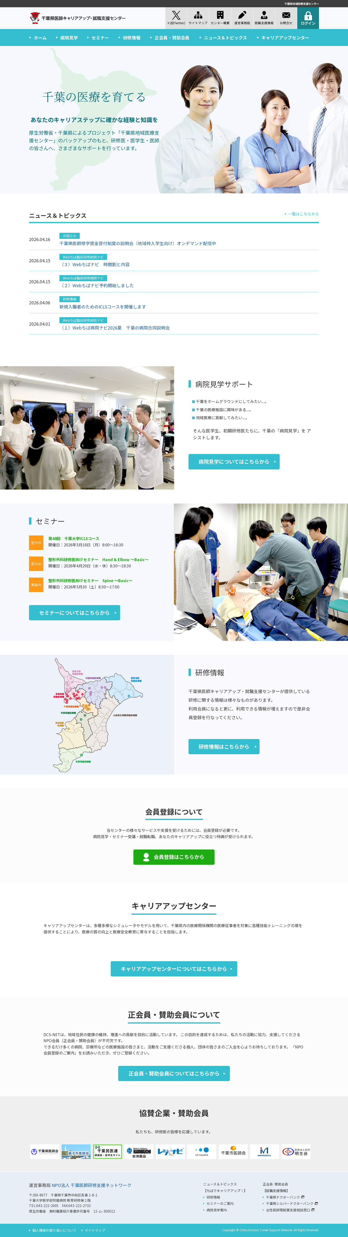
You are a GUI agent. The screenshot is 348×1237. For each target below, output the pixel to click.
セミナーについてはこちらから (74, 612)
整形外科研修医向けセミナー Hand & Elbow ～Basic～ (98, 559)
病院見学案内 (217, 1210)
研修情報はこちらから (224, 746)
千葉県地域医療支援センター (301, 4)
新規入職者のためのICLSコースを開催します (102, 306)
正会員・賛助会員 (172, 37)
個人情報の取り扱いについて (54, 1230)
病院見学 (69, 37)
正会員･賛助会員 (275, 1184)
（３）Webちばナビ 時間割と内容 (94, 264)
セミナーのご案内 (220, 1203)
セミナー (100, 37)
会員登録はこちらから (179, 856)
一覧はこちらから (303, 214)
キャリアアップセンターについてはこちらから (174, 968)
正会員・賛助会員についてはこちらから (174, 1073)
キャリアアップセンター (285, 37)
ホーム (40, 37)
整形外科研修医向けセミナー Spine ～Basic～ (90, 580)
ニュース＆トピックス (225, 37)
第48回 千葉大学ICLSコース (73, 538)
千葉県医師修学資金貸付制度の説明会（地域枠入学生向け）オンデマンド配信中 (137, 243)
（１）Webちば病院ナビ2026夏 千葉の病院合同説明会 (114, 327)
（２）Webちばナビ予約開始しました (96, 285)
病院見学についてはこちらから (234, 461)
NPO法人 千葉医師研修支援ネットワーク (91, 1185)
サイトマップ (95, 1230)
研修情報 (131, 37)
